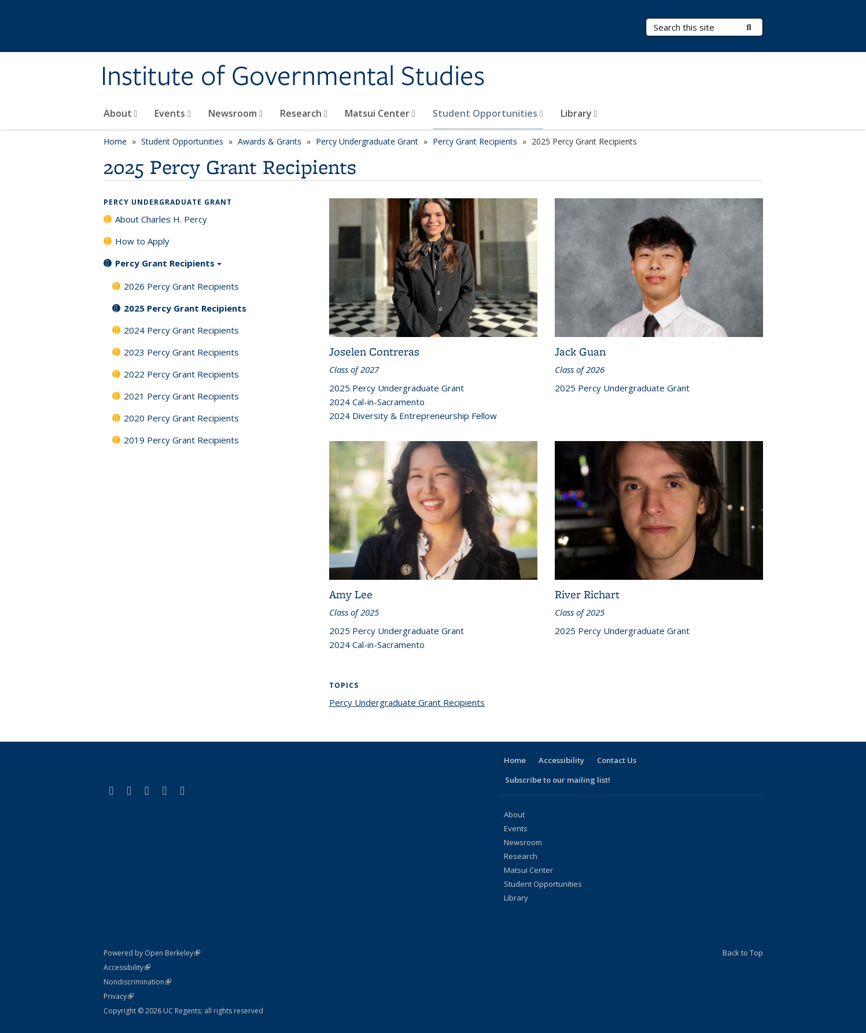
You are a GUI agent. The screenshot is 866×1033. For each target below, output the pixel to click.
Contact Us (616, 760)
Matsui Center (380, 113)
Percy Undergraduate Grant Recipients (407, 702)
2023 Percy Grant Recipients (181, 352)
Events (172, 113)
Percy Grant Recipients (475, 141)
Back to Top (743, 952)
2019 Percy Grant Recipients (181, 440)
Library (579, 113)
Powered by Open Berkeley (152, 953)
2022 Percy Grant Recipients (181, 374)
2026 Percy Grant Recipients (181, 286)
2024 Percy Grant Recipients (181, 330)
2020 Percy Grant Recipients (181, 418)
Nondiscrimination (137, 982)
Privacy (119, 996)
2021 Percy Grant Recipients (181, 396)
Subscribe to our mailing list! (557, 780)
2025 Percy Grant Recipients (185, 308)
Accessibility (561, 760)
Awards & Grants (269, 141)
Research (303, 113)
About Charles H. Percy (161, 219)
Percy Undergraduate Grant (367, 141)
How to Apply (142, 241)
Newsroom (235, 113)
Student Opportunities (488, 113)
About (121, 113)
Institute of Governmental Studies (293, 77)
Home (115, 141)
